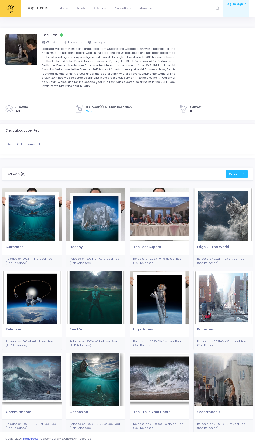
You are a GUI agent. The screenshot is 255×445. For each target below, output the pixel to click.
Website (49, 42)
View (89, 111)
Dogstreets (30, 439)
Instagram (97, 42)
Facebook (73, 42)
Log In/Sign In (236, 4)
